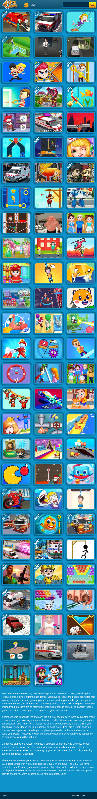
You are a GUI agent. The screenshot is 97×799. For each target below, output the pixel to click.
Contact (5, 795)
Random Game (78, 795)
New (29, 5)
